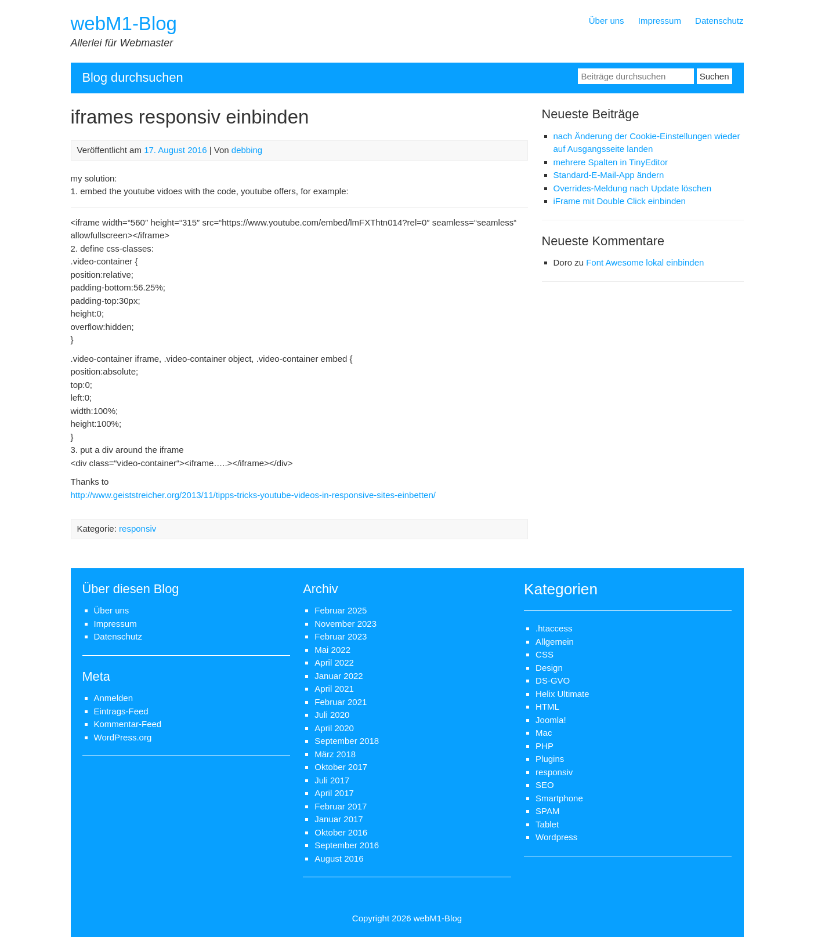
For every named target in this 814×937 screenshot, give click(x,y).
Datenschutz (719, 21)
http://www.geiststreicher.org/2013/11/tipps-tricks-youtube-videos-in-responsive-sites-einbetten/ (253, 495)
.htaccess (554, 628)
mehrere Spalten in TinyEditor (610, 162)
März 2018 (335, 754)
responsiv (137, 528)
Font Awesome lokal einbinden (645, 262)
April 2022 (334, 662)
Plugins (550, 759)
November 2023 (345, 624)
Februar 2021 (340, 702)
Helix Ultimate (562, 694)
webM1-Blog (124, 23)
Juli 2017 (331, 780)
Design (549, 668)
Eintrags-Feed (121, 711)
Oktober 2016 (340, 832)
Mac (544, 733)
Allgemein (555, 642)
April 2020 (334, 728)
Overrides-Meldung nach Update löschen (632, 188)
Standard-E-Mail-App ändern (608, 175)
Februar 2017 (340, 806)
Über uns (606, 21)
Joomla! (551, 720)
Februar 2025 (340, 610)
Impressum (659, 21)
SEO (545, 785)
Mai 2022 (332, 650)
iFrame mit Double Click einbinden (619, 201)
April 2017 (334, 793)
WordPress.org (123, 737)
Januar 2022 (338, 676)
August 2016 (338, 858)
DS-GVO (553, 680)
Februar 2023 (340, 636)
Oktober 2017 (340, 767)
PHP (544, 746)
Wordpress (556, 837)
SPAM (547, 811)
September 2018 (346, 741)
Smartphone (559, 798)
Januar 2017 (338, 819)
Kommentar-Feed (128, 724)
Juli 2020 (331, 715)
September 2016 (346, 845)
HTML (547, 706)
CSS (544, 654)
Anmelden (113, 698)
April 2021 (334, 688)
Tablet (547, 824)
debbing (246, 150)
